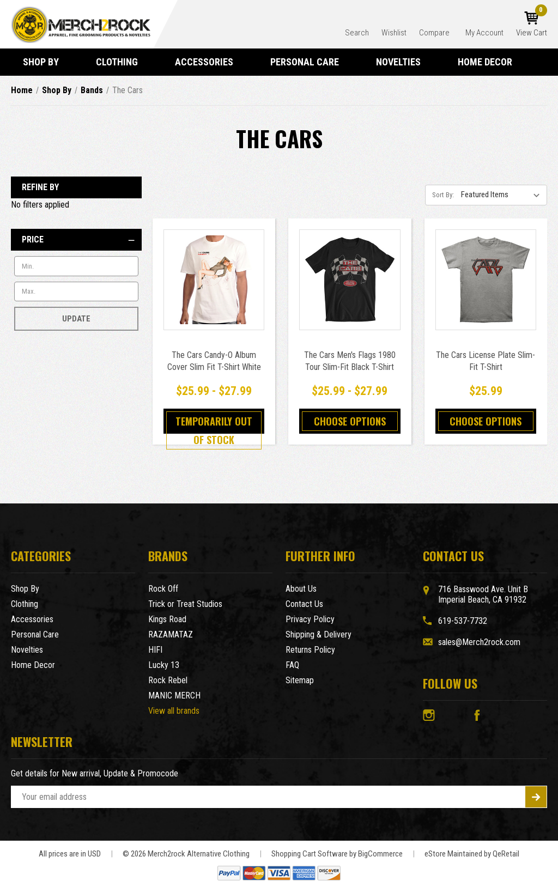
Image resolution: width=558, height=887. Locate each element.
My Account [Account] (484, 33)
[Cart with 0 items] (531, 24)
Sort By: (443, 195)
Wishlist (394, 33)
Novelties (403, 62)
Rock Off (163, 589)
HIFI (155, 650)
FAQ (292, 665)
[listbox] (503, 194)
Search (357, 33)
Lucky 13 (163, 665)
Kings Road (167, 619)
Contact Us (304, 604)
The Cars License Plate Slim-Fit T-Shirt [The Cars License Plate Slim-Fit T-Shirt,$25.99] (485, 361)
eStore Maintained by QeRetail (471, 854)
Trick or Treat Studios (185, 604)
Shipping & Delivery (318, 634)
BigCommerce (380, 854)
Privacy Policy (310, 619)
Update (76, 319)
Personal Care (309, 62)
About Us (301, 589)
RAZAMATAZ (170, 634)
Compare (435, 33)
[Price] (76, 240)
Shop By (46, 62)
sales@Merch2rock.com (479, 642)
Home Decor (490, 62)
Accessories (209, 62)
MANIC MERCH (174, 695)
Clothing (122, 62)
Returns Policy (310, 650)
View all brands (173, 711)
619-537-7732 (462, 621)
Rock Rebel (167, 680)
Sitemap (300, 680)
